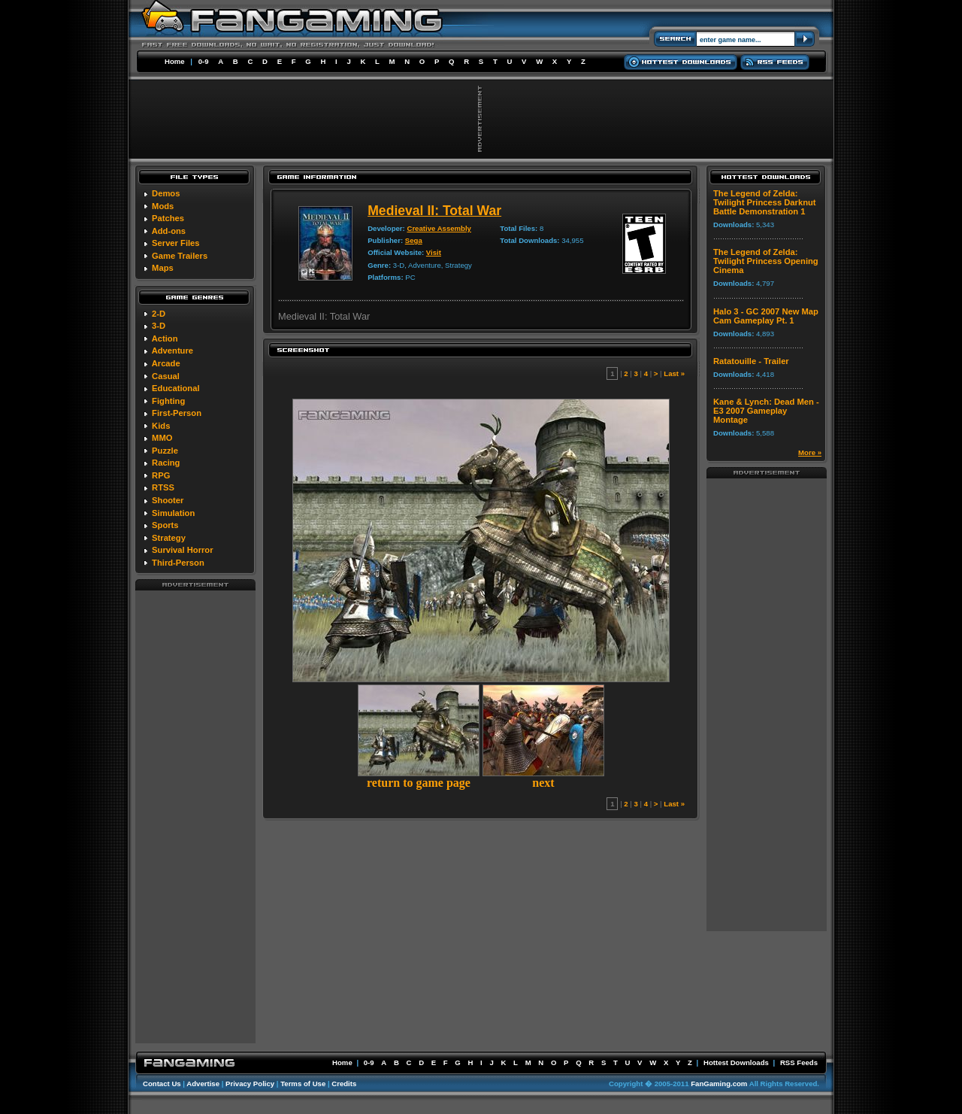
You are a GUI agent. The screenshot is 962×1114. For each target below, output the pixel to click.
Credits (343, 1083)
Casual (166, 376)
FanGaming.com (719, 1083)
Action (165, 338)
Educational (175, 388)
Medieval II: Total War (434, 210)
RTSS (163, 487)
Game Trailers (179, 255)
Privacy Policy (249, 1083)
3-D (158, 325)
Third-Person (178, 562)
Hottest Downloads (736, 1062)
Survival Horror (182, 549)
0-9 (203, 61)
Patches (168, 218)
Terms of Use (302, 1083)
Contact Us (162, 1083)
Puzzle (165, 450)
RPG (161, 475)
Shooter (167, 500)
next (543, 777)
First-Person (176, 412)
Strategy (169, 537)
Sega (413, 240)
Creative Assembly (439, 228)
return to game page (418, 777)
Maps (163, 267)
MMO (162, 437)
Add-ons (169, 230)
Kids (161, 425)
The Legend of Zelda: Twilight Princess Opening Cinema (765, 261)
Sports (165, 525)
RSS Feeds (799, 1062)
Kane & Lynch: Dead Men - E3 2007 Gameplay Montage (766, 410)
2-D (158, 313)
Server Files (175, 242)
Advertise (202, 1083)
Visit (433, 252)
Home (175, 61)
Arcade (166, 363)
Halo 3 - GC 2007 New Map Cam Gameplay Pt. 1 (765, 316)
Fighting (168, 400)
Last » (674, 373)
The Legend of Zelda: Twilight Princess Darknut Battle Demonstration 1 (764, 202)
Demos (166, 193)
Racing (166, 462)
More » (809, 452)
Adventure (172, 350)
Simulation (173, 513)
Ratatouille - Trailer (751, 361)
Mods (163, 206)
